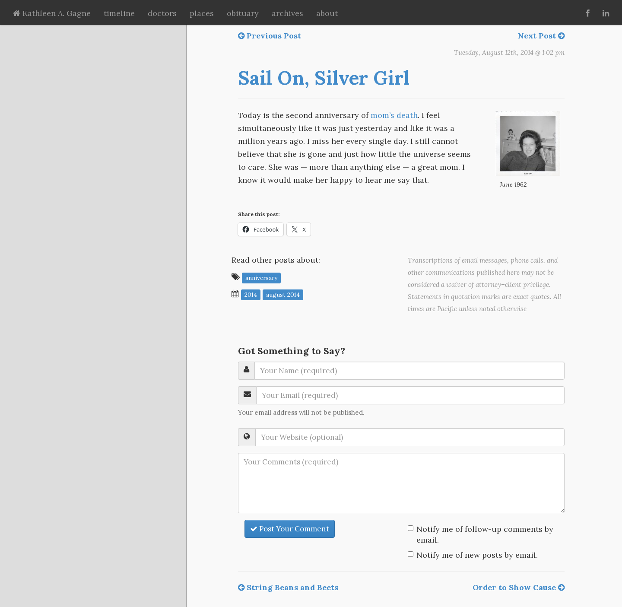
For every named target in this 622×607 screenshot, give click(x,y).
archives (287, 13)
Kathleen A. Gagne (52, 13)
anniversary (261, 277)
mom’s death (394, 115)
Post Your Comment (289, 529)
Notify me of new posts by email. (477, 555)
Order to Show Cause (519, 587)
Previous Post (269, 36)
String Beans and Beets (288, 587)
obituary (243, 13)
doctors (162, 13)
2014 (250, 294)
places (202, 13)
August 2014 (283, 294)
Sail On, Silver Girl (323, 78)
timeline (119, 13)
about (327, 13)
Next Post (541, 36)
